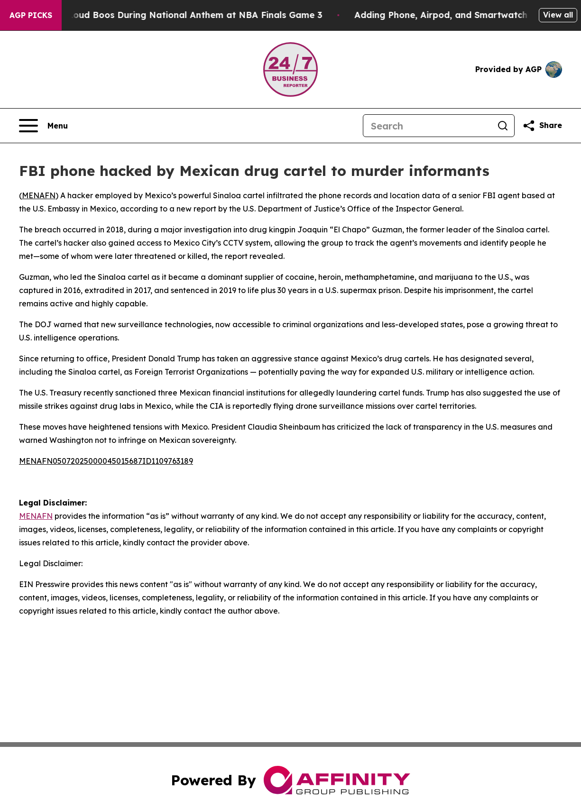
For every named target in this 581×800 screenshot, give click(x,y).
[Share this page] (542, 125)
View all (558, 14)
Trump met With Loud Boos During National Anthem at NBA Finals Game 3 (170, 14)
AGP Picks (30, 15)
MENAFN (38, 195)
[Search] (427, 126)
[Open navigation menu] (43, 125)
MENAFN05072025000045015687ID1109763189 (106, 461)
